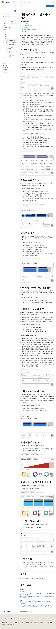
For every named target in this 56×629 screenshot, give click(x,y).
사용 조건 (49, 622)
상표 (3, 624)
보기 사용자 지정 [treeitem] (10, 44)
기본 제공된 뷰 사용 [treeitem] (10, 40)
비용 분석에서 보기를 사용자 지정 (32, 566)
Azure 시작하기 (50, 6)
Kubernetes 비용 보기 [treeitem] (11, 42)
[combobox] (9, 14)
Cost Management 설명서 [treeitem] (9, 16)
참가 (22, 622)
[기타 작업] (53, 11)
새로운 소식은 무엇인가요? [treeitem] (10, 23)
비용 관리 (35, 11)
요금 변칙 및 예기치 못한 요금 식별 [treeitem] (11, 52)
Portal (43, 6)
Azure (25, 11)
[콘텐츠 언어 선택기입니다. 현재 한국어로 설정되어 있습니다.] (5, 619)
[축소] (15, 11)
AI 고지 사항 (4, 622)
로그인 (52, 2)
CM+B (30, 11)
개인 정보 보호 (28, 622)
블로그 (16, 622)
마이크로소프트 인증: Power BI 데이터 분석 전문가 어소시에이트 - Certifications (35, 602)
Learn (21, 11)
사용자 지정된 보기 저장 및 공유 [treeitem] (11, 48)
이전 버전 (11, 622)
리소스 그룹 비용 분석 (27, 25)
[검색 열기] (49, 2)
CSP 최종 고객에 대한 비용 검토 (29, 29)
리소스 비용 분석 (25, 24)
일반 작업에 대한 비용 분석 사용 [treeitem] (11, 56)
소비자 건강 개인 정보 (39, 622)
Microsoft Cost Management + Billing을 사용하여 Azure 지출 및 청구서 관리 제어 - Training (37, 593)
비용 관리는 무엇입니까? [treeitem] (9, 21)
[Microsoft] (3, 2)
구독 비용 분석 (25, 27)
